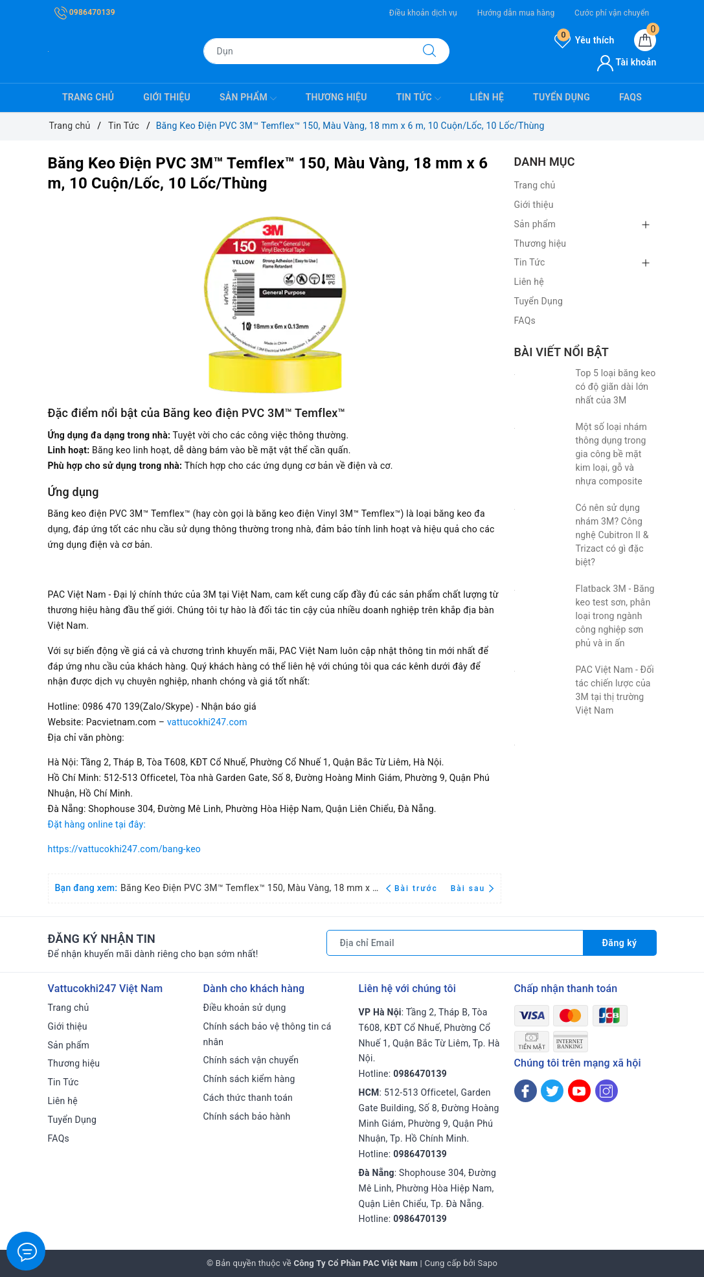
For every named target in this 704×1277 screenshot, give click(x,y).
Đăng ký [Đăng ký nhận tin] (619, 943)
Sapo (488, 1263)
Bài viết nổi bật (561, 352)
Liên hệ (487, 97)
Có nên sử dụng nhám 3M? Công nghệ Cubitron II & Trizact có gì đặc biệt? (612, 535)
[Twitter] (552, 1090)
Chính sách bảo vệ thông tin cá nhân (267, 1034)
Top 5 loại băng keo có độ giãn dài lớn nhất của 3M (616, 386)
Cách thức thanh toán (248, 1097)
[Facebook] (525, 1090)
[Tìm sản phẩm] (306, 51)
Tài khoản (626, 62)
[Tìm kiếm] (429, 51)
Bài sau (472, 888)
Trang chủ (88, 97)
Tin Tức (418, 98)
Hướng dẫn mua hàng (516, 12)
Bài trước (413, 888)
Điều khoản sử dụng (244, 1007)
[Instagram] (606, 1090)
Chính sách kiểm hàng (249, 1079)
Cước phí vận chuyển (611, 12)
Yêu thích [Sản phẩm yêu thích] (584, 40)
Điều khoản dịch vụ (423, 12)
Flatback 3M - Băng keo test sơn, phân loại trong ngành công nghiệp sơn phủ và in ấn (615, 615)
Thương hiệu (336, 97)
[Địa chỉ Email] (455, 943)
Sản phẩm (248, 98)
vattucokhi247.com (207, 722)
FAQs (630, 97)
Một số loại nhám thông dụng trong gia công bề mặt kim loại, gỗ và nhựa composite (611, 454)
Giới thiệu (166, 97)
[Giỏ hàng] (645, 40)
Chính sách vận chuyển (251, 1060)
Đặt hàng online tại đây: (97, 824)
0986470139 (84, 12)
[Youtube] (579, 1090)
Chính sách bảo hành (247, 1116)
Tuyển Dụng (561, 97)
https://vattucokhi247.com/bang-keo (124, 849)
